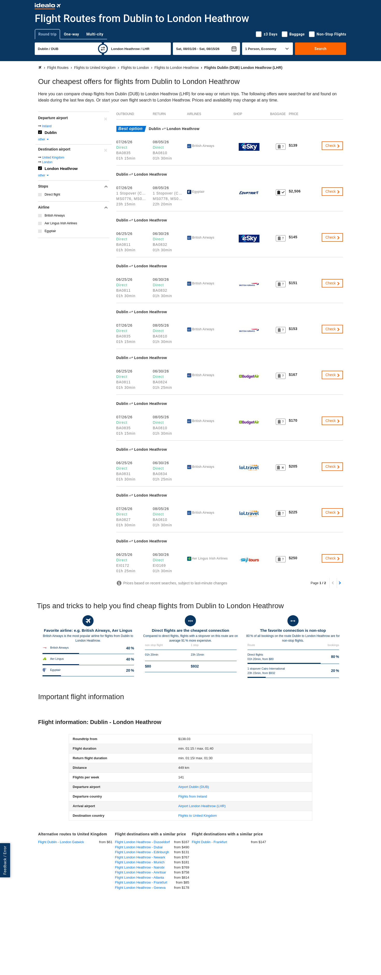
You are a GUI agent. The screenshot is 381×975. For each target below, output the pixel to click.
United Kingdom (53, 157)
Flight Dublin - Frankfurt (209, 842)
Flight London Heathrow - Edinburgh (142, 852)
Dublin (51, 132)
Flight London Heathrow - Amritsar (140, 872)
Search (320, 49)
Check (332, 146)
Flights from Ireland (192, 796)
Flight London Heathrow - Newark (140, 857)
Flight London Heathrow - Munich (140, 862)
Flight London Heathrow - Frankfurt (141, 882)
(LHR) (202, 806)
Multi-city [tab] (94, 34)
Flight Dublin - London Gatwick (61, 842)
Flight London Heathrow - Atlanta (139, 877)
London (47, 162)
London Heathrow (61, 168)
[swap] (103, 49)
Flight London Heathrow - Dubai (139, 847)
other (43, 139)
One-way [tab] (71, 34)
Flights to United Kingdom (197, 816)
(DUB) (193, 787)
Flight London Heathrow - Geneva (140, 888)
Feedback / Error (5, 860)
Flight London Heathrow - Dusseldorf (142, 842)
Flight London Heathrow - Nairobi (140, 867)
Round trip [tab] (47, 34)
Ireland (47, 126)
